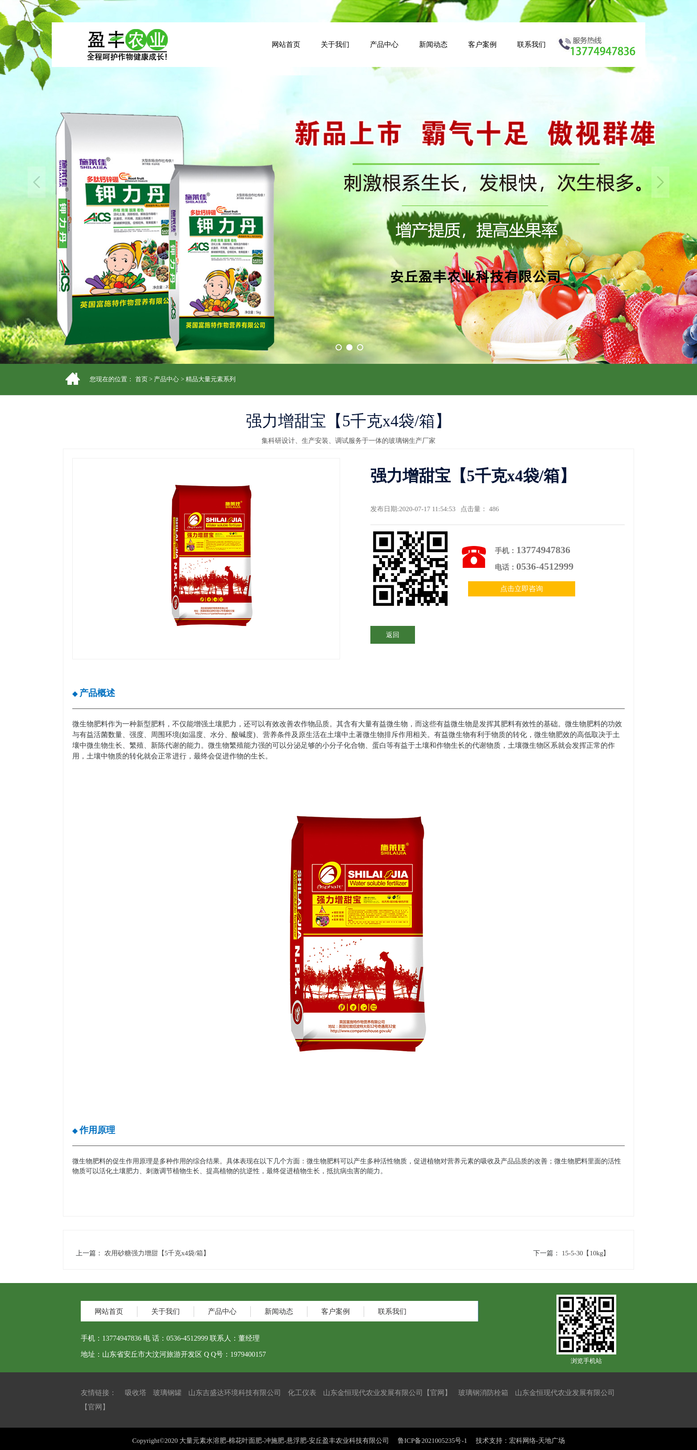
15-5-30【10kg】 (586, 1253)
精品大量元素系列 (211, 379)
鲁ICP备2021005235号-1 (432, 1446)
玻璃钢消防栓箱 (483, 1392)
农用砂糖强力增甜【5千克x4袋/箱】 (157, 1253)
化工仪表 (302, 1392)
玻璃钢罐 (167, 1392)
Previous (37, 182)
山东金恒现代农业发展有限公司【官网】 (387, 1392)
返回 (392, 634)
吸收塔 (135, 1392)
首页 (141, 379)
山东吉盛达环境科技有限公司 (234, 1392)
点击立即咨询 (521, 588)
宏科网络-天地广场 (537, 1446)
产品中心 (166, 379)
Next (660, 182)
